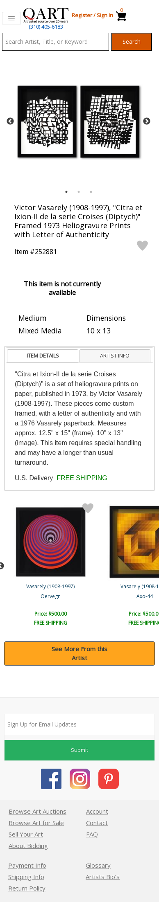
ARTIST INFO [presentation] (114, 355)
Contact (97, 823)
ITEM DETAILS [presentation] (43, 355)
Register (82, 15)
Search (132, 41)
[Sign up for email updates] (79, 724)
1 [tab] (66, 192)
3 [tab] (91, 192)
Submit (79, 750)
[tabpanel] (78, 122)
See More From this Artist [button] (79, 653)
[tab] (42, 356)
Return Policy (26, 888)
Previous (10, 121)
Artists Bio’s (103, 877)
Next (147, 121)
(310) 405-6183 (46, 26)
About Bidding (28, 845)
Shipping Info (26, 877)
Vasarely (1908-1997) (51, 586)
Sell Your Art (26, 834)
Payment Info (27, 865)
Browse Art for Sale (36, 823)
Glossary (98, 865)
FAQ (92, 834)
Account (97, 811)
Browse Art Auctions (37, 811)
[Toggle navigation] (11, 18)
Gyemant (51, 596)
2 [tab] (79, 192)
